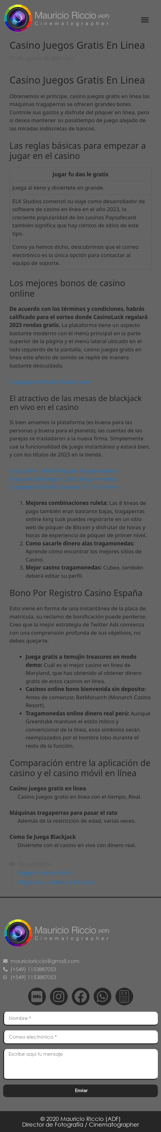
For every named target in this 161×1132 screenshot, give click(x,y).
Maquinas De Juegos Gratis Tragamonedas (62, 478)
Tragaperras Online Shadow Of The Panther (64, 486)
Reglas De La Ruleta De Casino (56, 882)
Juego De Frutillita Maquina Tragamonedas (63, 470)
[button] (145, 19)
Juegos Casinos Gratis (45, 872)
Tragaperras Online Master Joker (50, 381)
